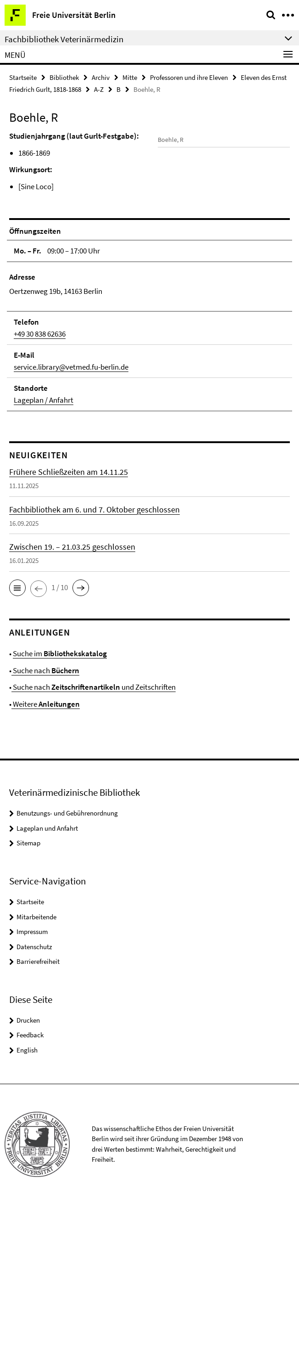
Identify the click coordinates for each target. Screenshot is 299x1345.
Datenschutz (34, 1087)
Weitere (45, 844)
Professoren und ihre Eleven (189, 77)
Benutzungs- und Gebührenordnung (67, 954)
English (27, 1190)
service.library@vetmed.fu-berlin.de (71, 507)
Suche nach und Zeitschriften (93, 828)
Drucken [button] (28, 1160)
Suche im (60, 794)
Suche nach (45, 811)
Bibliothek (64, 77)
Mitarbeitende (36, 1057)
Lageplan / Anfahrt (43, 540)
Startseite (23, 77)
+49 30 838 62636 (40, 474)
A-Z (99, 89)
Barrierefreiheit (38, 1101)
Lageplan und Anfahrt (47, 968)
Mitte (129, 77)
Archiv (101, 77)
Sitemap (28, 983)
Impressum (32, 1072)
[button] (17, 728)
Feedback (30, 1175)
